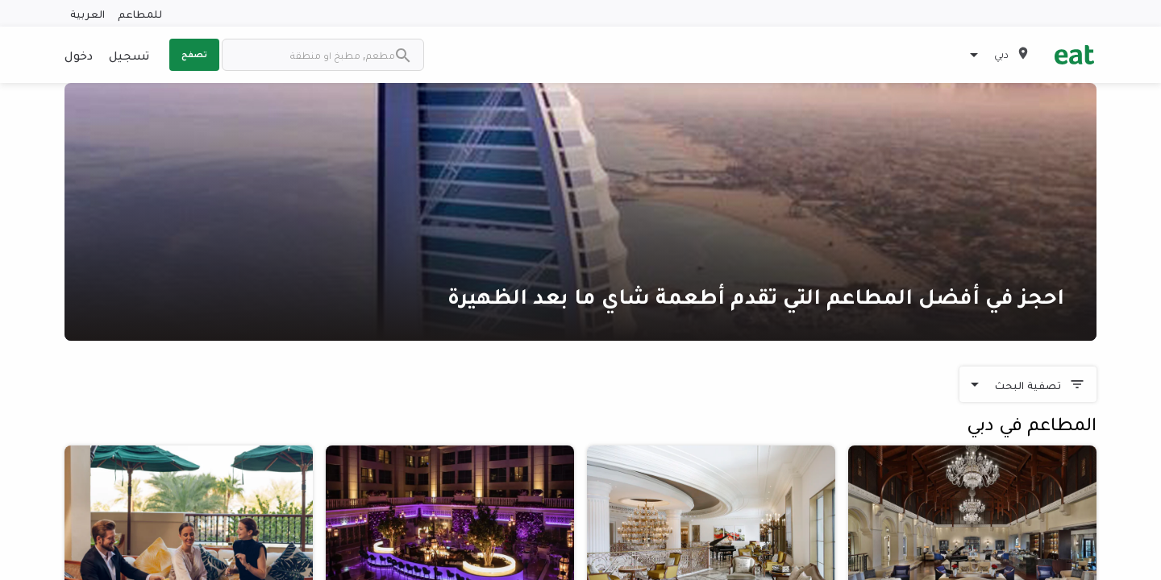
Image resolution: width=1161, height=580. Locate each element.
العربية (87, 13)
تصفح (194, 54)
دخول (78, 55)
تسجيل (129, 55)
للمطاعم (140, 13)
